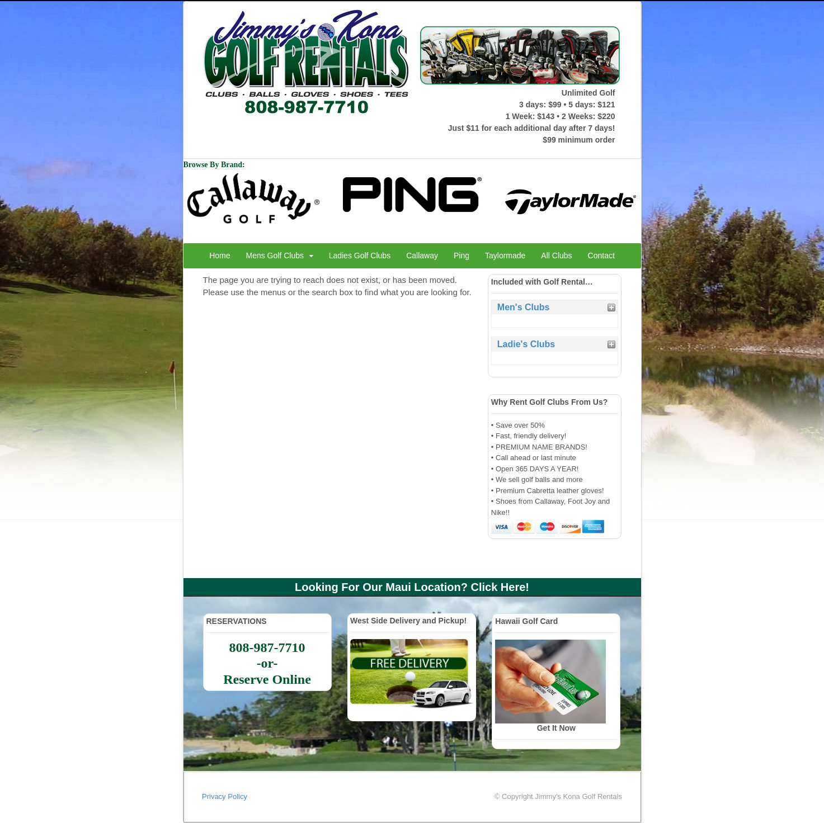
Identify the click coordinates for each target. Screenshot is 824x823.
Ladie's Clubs (526, 344)
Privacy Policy (224, 796)
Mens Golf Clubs (275, 255)
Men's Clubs (523, 307)
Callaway (422, 255)
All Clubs (556, 255)
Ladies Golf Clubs (360, 255)
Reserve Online (267, 679)
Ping (461, 255)
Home (219, 255)
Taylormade (505, 255)
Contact (601, 255)
